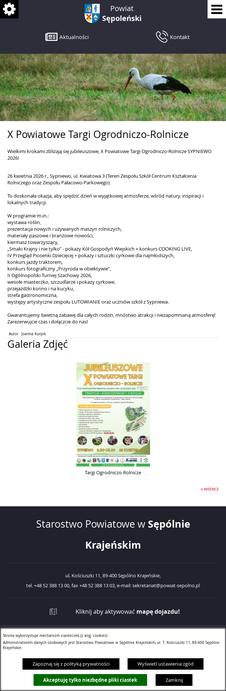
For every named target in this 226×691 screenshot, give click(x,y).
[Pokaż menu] (217, 9)
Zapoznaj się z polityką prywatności (70, 663)
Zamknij (174, 680)
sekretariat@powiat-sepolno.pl (166, 586)
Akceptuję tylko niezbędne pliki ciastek (90, 680)
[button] (67, 36)
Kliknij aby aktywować (128, 611)
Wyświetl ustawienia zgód (166, 663)
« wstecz (210, 488)
